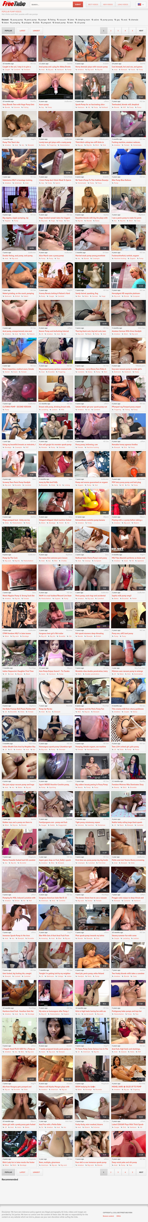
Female (126, 145)
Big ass (50, 69)
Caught (7, 69)
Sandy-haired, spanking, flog (86, 293)
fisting (53, 19)
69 (115, 674)
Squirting (52, 787)
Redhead (104, 107)
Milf (124, 107)
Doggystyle (62, 825)
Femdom (27, 69)
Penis (89, 976)
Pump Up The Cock (10, 558)
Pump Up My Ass (45, 709)
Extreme (17, 107)
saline (96, 19)
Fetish (61, 523)
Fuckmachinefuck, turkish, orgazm (125, 255)
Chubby (63, 561)
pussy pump (18, 19)
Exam (15, 372)
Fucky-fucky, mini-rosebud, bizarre (89, 1124)
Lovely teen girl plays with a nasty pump (55, 142)
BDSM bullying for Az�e (85, 1086)
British (17, 296)
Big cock (90, 69)
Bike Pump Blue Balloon (121, 180)
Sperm (57, 183)
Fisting (25, 107)
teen (71, 22)
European (136, 296)
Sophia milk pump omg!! (121, 595)
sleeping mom (84, 19)
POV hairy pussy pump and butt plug (126, 482)
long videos (123, 4)
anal (125, 19)
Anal (43, 69)
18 (42, 334)
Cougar (51, 296)
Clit (70, 636)
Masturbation (65, 145)
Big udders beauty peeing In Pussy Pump (91, 784)
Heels (132, 1052)
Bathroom (50, 976)
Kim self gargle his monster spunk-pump (55, 444)
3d (42, 1127)
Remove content (108, 1216)
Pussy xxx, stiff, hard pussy (122, 633)
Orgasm (132, 258)
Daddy (52, 825)
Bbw (79, 296)
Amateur (81, 69)
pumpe (43, 19)
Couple (126, 712)
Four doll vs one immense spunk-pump (90, 1162)
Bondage (8, 447)
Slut (96, 485)
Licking (67, 485)
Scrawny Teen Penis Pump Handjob (16, 482)
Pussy (139, 107)
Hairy (116, 485)
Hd (89, 107)
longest (36, 31)
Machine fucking (120, 258)
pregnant (47, 22)
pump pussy (108, 19)
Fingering (52, 145)
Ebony (90, 372)
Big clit (43, 636)
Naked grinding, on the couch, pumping (18, 293)
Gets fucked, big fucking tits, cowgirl (17, 973)
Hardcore (60, 69)
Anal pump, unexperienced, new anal (17, 331)
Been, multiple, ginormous (49, 1162)
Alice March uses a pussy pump (51, 255)
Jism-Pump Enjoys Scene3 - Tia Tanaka (54, 671)
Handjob (81, 976)
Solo (104, 334)
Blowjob (124, 69)
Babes (43, 145)
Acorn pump (44, 104)
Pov (128, 485)
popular (8, 31)
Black (89, 334)
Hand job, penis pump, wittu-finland (89, 973)
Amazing (44, 938)
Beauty (80, 787)
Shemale (62, 447)
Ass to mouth (88, 1014)
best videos (93, 4)
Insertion (90, 825)
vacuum (62, 19)
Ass (23, 145)
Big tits (99, 69)
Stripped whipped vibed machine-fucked (55, 520)
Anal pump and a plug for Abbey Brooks (55, 67)
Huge (53, 221)
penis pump (32, 19)
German (95, 296)
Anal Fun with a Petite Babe (50, 1124)
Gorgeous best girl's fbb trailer (51, 633)
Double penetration (92, 674)
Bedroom (8, 296)
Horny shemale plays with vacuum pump (91, 67)
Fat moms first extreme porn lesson (53, 558)
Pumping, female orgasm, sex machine (90, 746)
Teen (68, 221)
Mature (32, 334)
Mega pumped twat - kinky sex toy (16, 520)
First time (101, 863)
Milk (62, 409)
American (18, 183)
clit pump (81, 22)
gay (118, 19)
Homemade (137, 145)
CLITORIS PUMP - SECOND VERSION (17, 407)
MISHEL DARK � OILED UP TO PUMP (126, 1086)
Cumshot (17, 69)
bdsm (6, 22)
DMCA (119, 1216)
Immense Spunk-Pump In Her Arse (16, 935)
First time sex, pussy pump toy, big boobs (91, 860)
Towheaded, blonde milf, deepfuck (125, 104)
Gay (42, 107)
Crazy (138, 221)
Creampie (95, 258)
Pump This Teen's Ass (11, 142)
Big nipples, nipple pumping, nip (15, 218)
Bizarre (136, 523)
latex (72, 19)
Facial (133, 69)
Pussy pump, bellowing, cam (86, 444)
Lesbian (54, 409)
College (60, 976)
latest (22, 31)
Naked (25, 296)
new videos (108, 4)
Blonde (7, 107)
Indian (69, 976)
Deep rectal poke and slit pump (124, 1162)
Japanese (140, 561)
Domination (138, 674)
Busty (97, 221)
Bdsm (86, 296)
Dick (104, 145)
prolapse (27, 22)
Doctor (7, 372)
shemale (134, 19)
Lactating (44, 409)
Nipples (7, 221)
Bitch (97, 145)
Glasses (123, 1052)
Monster (44, 447)
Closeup (87, 561)
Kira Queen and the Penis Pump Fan (89, 709)
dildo (37, 22)
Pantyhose (101, 825)
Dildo (53, 485)
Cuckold (17, 976)
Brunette (51, 372)
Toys (58, 258)
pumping (16, 22)
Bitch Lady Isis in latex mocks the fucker (19, 1162)
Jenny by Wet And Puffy (48, 482)
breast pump (60, 22)
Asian (126, 561)
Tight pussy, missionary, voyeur (87, 822)
